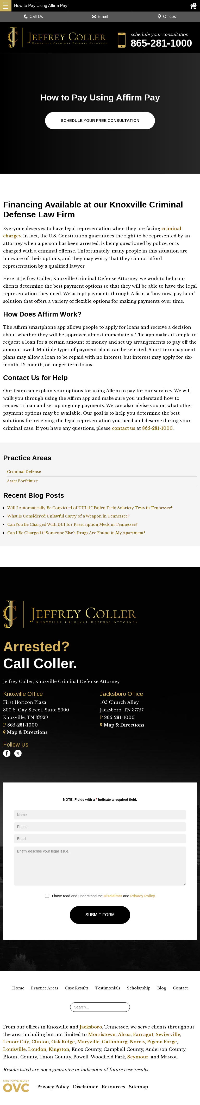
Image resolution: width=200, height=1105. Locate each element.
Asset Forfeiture (22, 481)
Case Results (77, 988)
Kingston (59, 1049)
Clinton (40, 1042)
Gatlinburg (114, 1042)
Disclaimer (113, 896)
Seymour (137, 1057)
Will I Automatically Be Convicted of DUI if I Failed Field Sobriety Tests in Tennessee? (90, 508)
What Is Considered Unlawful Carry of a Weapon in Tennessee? (68, 516)
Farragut (143, 1034)
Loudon (37, 1049)
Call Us (33, 16)
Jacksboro (91, 1027)
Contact (180, 988)
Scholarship (139, 988)
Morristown (102, 1034)
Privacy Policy (142, 896)
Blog (161, 988)
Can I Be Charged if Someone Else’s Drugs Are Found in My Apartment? (76, 533)
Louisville (14, 1049)
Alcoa (124, 1034)
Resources (113, 1087)
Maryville (88, 1042)
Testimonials (107, 988)
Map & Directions (25, 732)
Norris (137, 1042)
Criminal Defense (24, 472)
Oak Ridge (63, 1042)
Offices (166, 16)
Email (100, 16)
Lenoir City (16, 1042)
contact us (123, 428)
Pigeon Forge (162, 1042)
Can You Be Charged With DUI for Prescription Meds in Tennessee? (72, 524)
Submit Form (100, 915)
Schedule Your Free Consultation (100, 120)
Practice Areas (44, 988)
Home (18, 988)
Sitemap (138, 1087)
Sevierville (168, 1034)
